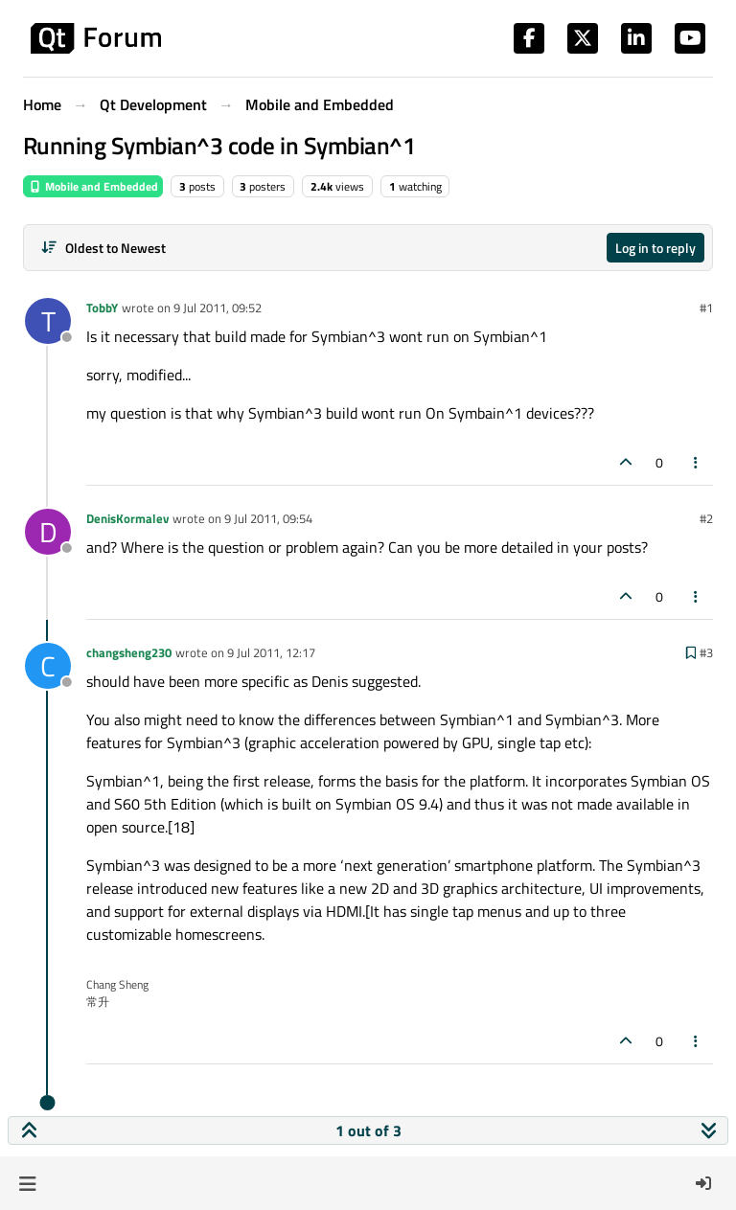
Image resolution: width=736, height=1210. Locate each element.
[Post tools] (696, 462)
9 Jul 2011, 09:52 (217, 307)
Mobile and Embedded (93, 186)
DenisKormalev (127, 518)
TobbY (102, 307)
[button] (27, 1183)
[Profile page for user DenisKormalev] (48, 532)
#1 (706, 307)
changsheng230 (129, 652)
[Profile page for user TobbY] (48, 321)
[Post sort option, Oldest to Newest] (103, 248)
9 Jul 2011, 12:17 (271, 652)
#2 (706, 518)
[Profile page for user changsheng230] (48, 666)
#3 (706, 652)
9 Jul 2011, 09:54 (268, 518)
